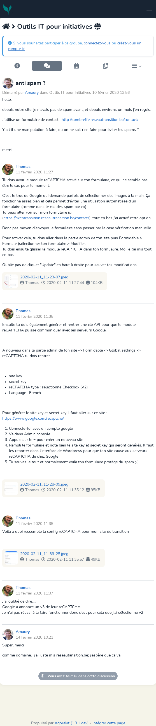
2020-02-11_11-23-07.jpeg (44, 277)
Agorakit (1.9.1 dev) (72, 723)
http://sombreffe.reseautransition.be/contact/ (100, 120)
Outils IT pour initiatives (54, 26)
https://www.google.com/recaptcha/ (33, 419)
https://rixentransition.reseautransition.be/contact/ (46, 218)
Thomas (23, 167)
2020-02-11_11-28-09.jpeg (44, 484)
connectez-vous (97, 43)
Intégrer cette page (108, 723)
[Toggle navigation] (149, 8)
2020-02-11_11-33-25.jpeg (44, 554)
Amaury (32, 92)
